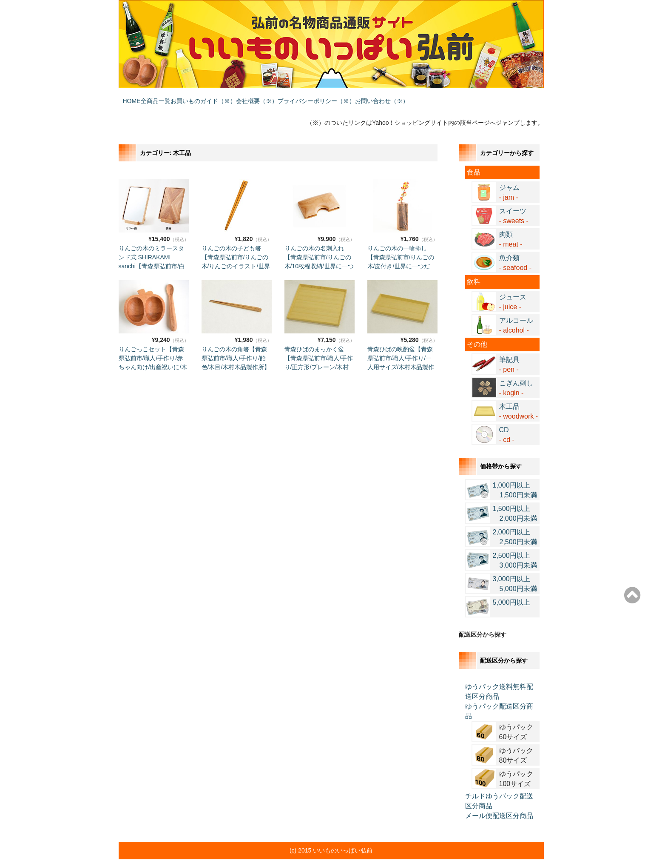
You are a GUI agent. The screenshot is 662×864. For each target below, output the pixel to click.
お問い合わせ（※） (470, 97)
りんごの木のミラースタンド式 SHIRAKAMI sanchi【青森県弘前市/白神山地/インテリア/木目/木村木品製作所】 (152, 254)
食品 (473, 160)
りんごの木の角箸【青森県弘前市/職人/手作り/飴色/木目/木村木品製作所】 (236, 345)
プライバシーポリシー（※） (388, 97)
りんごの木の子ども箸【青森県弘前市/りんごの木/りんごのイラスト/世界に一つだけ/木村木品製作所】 (236, 254)
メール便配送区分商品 (499, 803)
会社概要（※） (311, 97)
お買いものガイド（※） (241, 97)
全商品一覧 (176, 97)
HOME (136, 97)
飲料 (473, 269)
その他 (477, 332)
